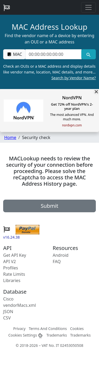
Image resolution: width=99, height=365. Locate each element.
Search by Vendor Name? (73, 77)
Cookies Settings (25, 335)
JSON (8, 311)
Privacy (19, 328)
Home (10, 137)
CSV (7, 318)
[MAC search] (88, 54)
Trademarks (56, 335)
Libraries (11, 280)
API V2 (9, 261)
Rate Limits (14, 274)
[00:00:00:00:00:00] (53, 54)
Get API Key (14, 255)
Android (61, 255)
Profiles (10, 268)
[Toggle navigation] (88, 7)
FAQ (57, 261)
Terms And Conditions (48, 328)
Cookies (77, 328)
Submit (49, 205)
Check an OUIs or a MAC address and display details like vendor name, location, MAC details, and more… (49, 72)
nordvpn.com (72, 125)
